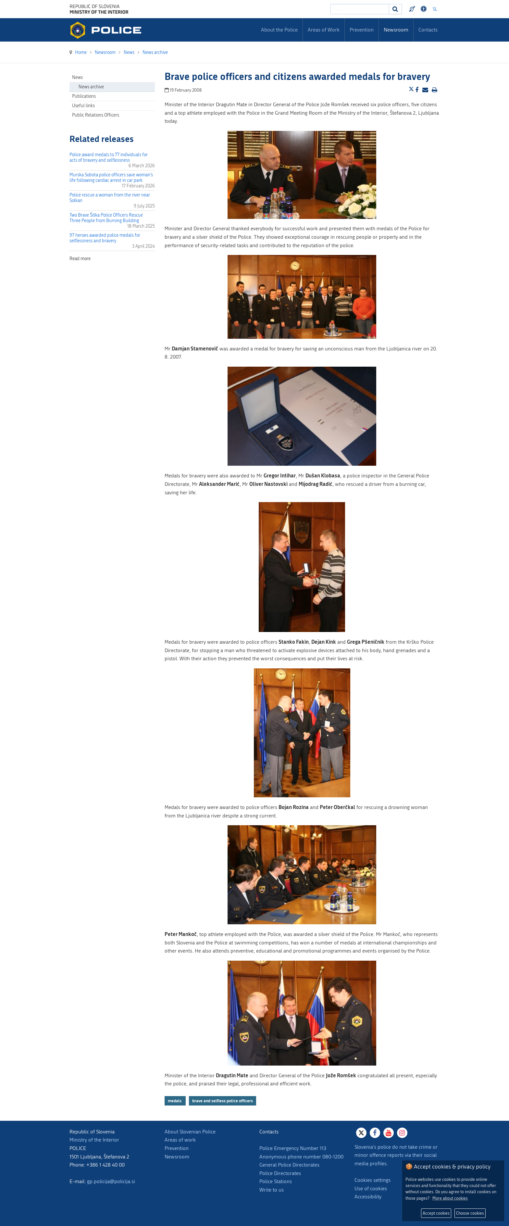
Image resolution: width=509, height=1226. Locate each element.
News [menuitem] (77, 77)
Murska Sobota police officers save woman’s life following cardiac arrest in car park (111, 177)
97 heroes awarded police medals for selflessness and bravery (104, 238)
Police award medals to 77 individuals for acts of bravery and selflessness (108, 157)
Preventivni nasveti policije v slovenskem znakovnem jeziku (413, 9)
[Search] (395, 9)
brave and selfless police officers (222, 1101)
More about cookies (450, 1198)
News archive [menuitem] (91, 87)
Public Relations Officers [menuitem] (95, 115)
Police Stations (275, 1181)
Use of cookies (370, 1188)
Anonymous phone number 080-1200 (301, 1157)
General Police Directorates (289, 1165)
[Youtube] (388, 1133)
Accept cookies (436, 1213)
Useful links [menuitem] (83, 105)
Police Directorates (280, 1173)
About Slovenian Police (190, 1132)
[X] (361, 1133)
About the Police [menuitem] (279, 30)
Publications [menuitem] (84, 96)
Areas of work (180, 1140)
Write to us (271, 1190)
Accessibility (367, 1197)
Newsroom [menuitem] (396, 30)
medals (175, 1101)
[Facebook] (375, 1133)
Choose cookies (470, 1213)
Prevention (177, 1148)
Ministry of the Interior (94, 1140)
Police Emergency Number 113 (292, 1148)
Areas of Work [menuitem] (324, 30)
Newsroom (177, 1157)
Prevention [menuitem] (362, 30)
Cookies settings (372, 1180)
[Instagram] (402, 1133)
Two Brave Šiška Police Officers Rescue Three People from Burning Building (106, 217)
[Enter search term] (359, 9)
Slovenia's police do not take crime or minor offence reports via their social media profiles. (396, 1155)
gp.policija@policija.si (111, 1181)
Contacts (428, 30)
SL (435, 9)
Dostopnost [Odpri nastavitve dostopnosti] (424, 9)
